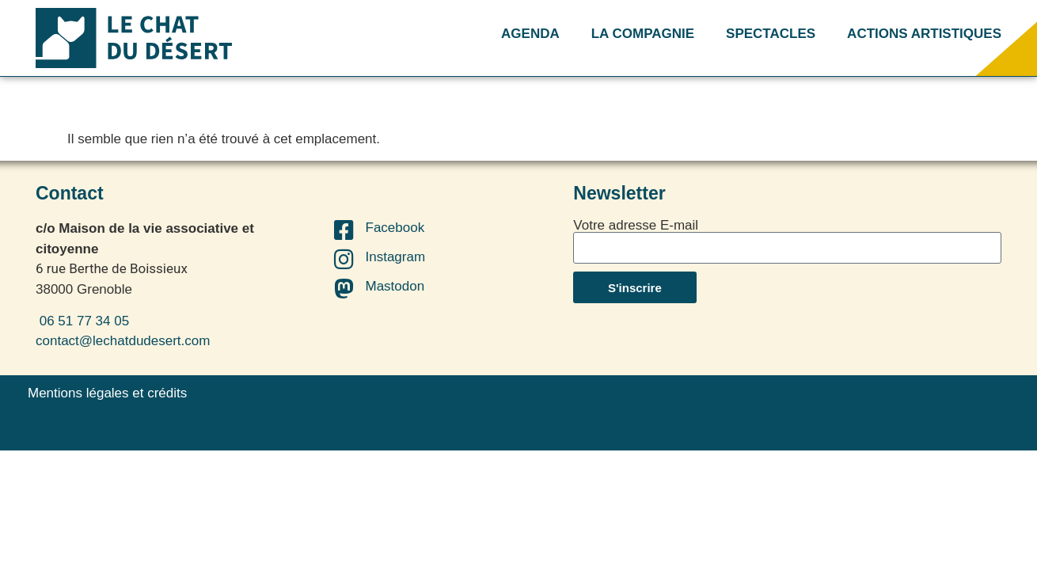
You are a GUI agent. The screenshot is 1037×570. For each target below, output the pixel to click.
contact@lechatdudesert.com (123, 340)
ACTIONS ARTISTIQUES (924, 33)
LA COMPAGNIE (642, 33)
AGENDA (530, 33)
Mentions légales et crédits (107, 393)
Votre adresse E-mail (635, 225)
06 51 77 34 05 (82, 321)
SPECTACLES (770, 33)
